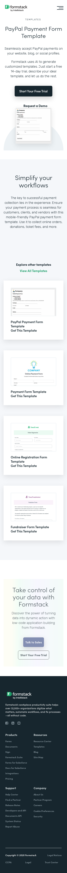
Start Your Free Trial (33, 91)
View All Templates (33, 271)
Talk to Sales (33, 646)
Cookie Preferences (44, 811)
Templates (33, 19)
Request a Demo (35, 106)
